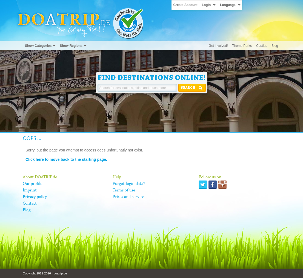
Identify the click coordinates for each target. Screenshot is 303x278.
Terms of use (124, 190)
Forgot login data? (129, 184)
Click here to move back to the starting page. (66, 159)
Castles (261, 46)
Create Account (185, 5)
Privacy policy (35, 197)
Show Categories (38, 46)
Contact (30, 203)
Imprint (30, 190)
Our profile (32, 184)
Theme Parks (242, 46)
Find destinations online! (152, 78)
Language (228, 5)
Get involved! (218, 46)
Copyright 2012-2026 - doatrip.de (45, 273)
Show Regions (71, 46)
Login (206, 5)
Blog (274, 46)
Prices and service (128, 197)
